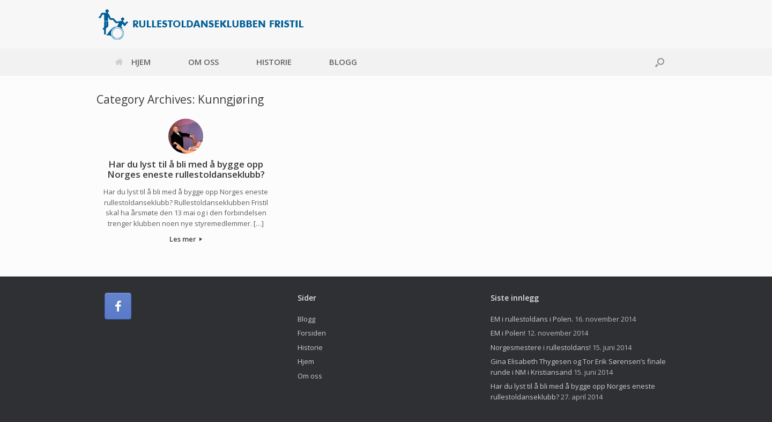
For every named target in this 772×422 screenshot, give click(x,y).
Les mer (185, 239)
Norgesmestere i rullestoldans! (541, 347)
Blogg (343, 61)
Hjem (133, 61)
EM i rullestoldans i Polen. (532, 319)
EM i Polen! (508, 333)
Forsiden (312, 333)
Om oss (203, 61)
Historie (274, 61)
